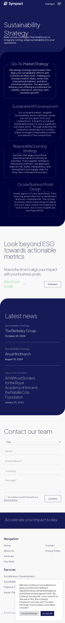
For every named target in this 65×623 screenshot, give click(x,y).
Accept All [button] (47, 613)
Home (7, 545)
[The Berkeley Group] (22, 333)
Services (9, 556)
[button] (59, 3)
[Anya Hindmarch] (22, 357)
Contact (50, 545)
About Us (9, 550)
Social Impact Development (19, 576)
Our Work (9, 561)
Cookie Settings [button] (29, 613)
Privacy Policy (52, 550)
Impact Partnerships (15, 592)
